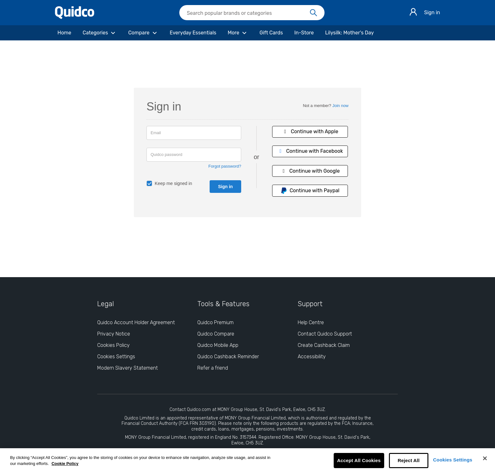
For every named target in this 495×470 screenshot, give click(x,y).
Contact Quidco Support (325, 334)
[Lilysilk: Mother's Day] (349, 32)
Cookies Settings (452, 459)
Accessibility (312, 357)
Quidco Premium (215, 322)
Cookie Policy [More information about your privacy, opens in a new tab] (64, 463)
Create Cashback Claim (324, 345)
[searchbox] (252, 12)
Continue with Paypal (310, 190)
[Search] (313, 13)
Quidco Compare (215, 334)
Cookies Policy (113, 345)
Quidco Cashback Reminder (228, 357)
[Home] (64, 32)
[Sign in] (413, 13)
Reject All (409, 460)
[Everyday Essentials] (193, 32)
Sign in (432, 12)
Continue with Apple (310, 131)
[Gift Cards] (271, 32)
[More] (238, 32)
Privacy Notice (113, 334)
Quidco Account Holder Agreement (136, 322)
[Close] (485, 458)
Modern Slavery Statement (127, 368)
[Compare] (143, 32)
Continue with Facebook (310, 151)
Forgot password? (224, 166)
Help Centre (311, 322)
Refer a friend (212, 368)
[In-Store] (304, 32)
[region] (247, 459)
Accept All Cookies (359, 460)
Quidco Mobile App (217, 345)
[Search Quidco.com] (248, 13)
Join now (340, 105)
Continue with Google (310, 171)
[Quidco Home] (74, 17)
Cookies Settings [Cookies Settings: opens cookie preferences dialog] (116, 357)
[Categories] (100, 32)
